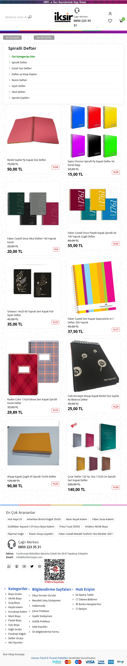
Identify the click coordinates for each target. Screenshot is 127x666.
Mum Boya (14, 616)
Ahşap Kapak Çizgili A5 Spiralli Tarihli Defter (31, 476)
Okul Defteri (18, 92)
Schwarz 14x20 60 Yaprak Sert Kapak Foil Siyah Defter (30, 313)
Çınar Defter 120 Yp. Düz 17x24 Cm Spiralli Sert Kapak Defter (91, 478)
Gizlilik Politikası (41, 621)
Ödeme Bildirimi (86, 599)
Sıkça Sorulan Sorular (44, 595)
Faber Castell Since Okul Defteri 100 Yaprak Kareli (31, 240)
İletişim (81, 609)
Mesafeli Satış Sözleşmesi (46, 600)
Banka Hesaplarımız (88, 604)
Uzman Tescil (38, 658)
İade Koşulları (40, 626)
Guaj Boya (14, 602)
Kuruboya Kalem (17, 611)
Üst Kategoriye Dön (21, 56)
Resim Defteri (19, 80)
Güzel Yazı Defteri (22, 68)
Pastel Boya (14, 620)
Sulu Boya (13, 625)
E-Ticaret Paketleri (57, 658)
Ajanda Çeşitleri (20, 98)
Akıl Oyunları (15, 642)
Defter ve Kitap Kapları (24, 74)
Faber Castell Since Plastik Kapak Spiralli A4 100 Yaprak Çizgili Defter (92, 234)
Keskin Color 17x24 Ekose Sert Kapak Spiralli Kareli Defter (32, 401)
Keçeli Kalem (15, 607)
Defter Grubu (15, 638)
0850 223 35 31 (82, 22)
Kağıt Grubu (15, 629)
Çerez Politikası (40, 611)
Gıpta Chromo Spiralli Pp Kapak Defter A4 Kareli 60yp (91, 163)
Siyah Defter (18, 86)
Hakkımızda (38, 606)
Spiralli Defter (44, 37)
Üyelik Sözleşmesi (42, 616)
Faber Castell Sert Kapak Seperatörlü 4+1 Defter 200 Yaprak (91, 320)
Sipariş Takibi (85, 595)
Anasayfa (12, 37)
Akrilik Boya (14, 598)
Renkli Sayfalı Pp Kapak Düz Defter (26, 160)
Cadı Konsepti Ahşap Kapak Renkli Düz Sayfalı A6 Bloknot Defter (93, 397)
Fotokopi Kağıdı (17, 634)
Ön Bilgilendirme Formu (45, 632)
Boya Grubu (15, 594)
